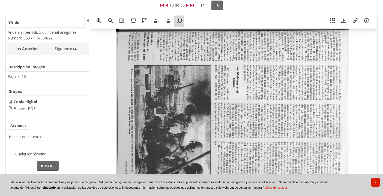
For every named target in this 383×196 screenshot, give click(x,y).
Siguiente (63, 48)
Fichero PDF (24, 108)
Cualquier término (31, 154)
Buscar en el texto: (25, 136)
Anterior (29, 48)
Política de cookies (275, 187)
